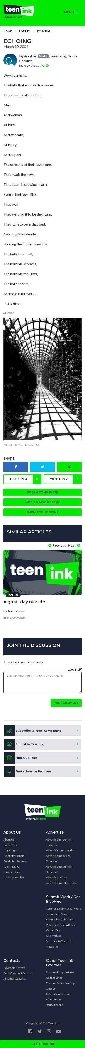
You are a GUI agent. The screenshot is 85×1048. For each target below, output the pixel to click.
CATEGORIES (42, 1044)
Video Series (53, 999)
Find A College (20, 758)
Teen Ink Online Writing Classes (60, 985)
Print (8, 313)
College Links (54, 977)
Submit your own (42, 512)
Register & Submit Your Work (63, 908)
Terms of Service (13, 877)
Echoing (43, 31)
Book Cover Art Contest (17, 973)
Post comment (66, 703)
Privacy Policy (11, 872)
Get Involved (53, 935)
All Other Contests (14, 978)
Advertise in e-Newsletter (62, 883)
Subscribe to (32, 730)
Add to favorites (42, 502)
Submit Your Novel (57, 914)
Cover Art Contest (14, 967)
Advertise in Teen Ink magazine (58, 842)
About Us (9, 839)
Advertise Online (56, 877)
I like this (25, 479)
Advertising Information (60, 850)
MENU (71, 12)
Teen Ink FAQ (11, 866)
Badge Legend (54, 1004)
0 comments (14, 618)
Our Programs (12, 850)
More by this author (34, 65)
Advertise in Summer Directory (59, 869)
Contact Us (10, 845)
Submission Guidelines (60, 919)
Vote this (66, 479)
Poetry (24, 31)
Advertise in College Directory (58, 858)
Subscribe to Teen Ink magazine (58, 943)
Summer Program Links (60, 972)
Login (75, 669)
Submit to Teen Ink (23, 744)
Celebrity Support (13, 855)
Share (9, 458)
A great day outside (24, 601)
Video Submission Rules (60, 925)
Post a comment (42, 492)
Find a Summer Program (27, 771)
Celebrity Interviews (15, 861)
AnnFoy (30, 56)
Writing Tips (53, 930)
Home (7, 31)
